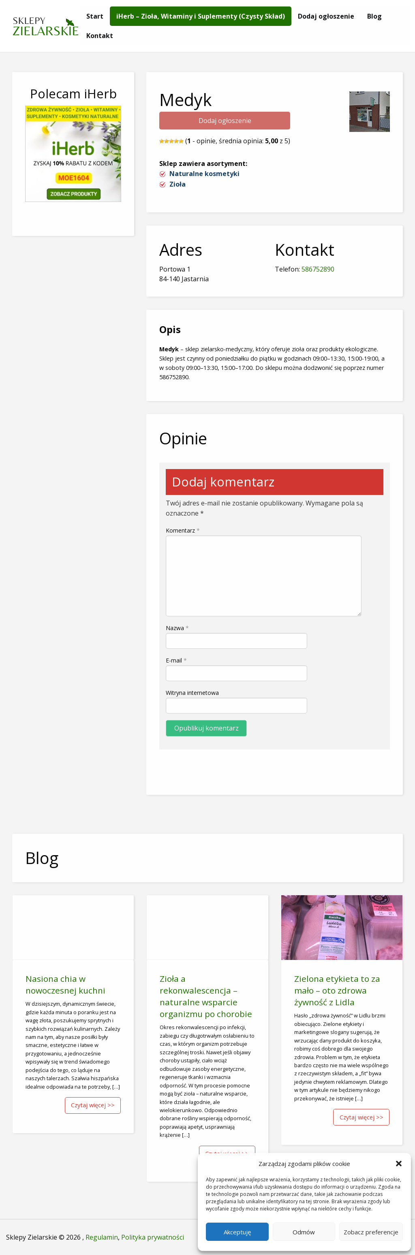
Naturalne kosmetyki (204, 173)
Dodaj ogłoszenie (326, 16)
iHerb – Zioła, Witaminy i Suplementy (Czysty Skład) (200, 16)
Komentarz (183, 530)
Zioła (177, 184)
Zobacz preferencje (371, 1232)
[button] (399, 1163)
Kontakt (99, 35)
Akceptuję (237, 1232)
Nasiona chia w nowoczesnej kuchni (65, 984)
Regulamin (102, 1237)
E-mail (176, 660)
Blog (374, 16)
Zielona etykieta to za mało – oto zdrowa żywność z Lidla (337, 990)
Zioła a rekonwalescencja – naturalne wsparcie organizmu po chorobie (206, 996)
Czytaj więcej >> (93, 1105)
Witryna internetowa (192, 693)
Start (94, 16)
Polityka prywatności (152, 1237)
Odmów (304, 1232)
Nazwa (177, 628)
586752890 (318, 269)
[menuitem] (95, 16)
